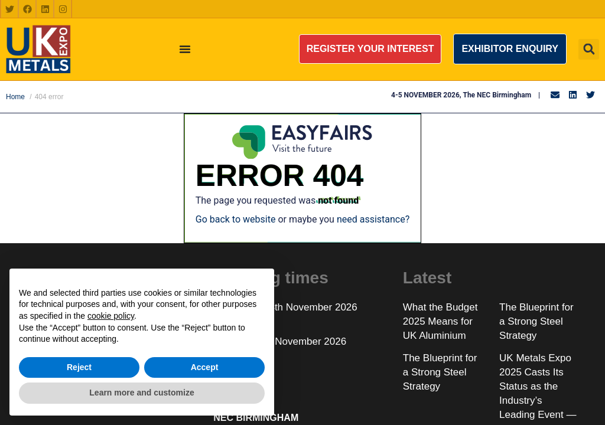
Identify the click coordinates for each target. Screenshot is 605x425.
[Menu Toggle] (185, 49)
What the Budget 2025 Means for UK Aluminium (440, 321)
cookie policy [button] (110, 316)
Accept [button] (205, 367)
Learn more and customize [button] (141, 392)
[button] (370, 49)
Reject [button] (79, 367)
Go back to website (236, 219)
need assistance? (373, 219)
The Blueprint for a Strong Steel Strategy (536, 321)
